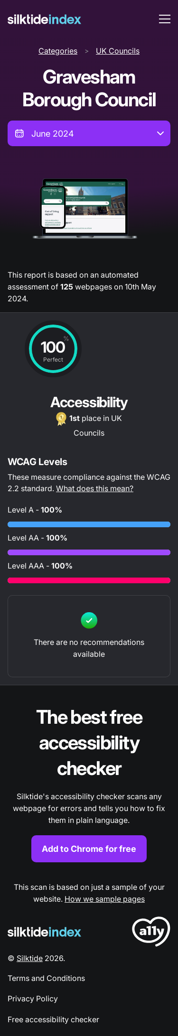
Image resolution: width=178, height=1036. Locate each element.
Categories (57, 51)
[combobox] (89, 133)
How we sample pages (105, 899)
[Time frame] (89, 133)
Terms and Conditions (46, 978)
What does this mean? (94, 488)
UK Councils (118, 51)
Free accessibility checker (53, 1019)
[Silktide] (44, 19)
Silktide (30, 958)
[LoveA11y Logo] (151, 933)
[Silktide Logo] (44, 932)
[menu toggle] (164, 19)
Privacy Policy (33, 998)
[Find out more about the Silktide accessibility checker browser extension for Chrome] (89, 783)
